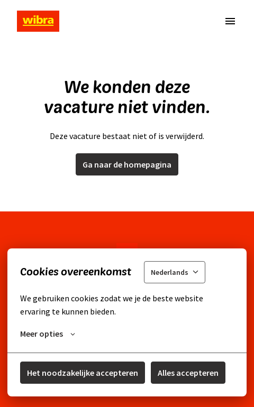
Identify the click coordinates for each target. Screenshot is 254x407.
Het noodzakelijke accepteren (82, 372)
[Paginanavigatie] (230, 21)
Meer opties (47, 333)
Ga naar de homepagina (127, 164)
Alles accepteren (188, 372)
